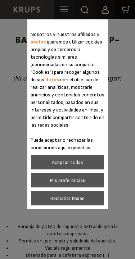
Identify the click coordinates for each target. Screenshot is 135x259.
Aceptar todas (67, 162)
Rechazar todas (67, 198)
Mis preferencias (67, 180)
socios (38, 42)
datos (52, 80)
